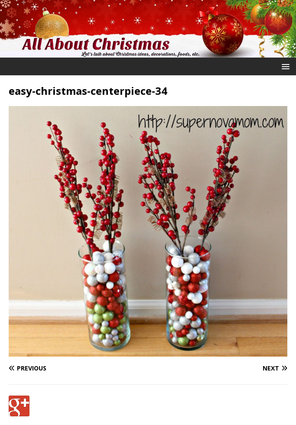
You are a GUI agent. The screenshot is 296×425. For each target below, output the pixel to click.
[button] (284, 66)
